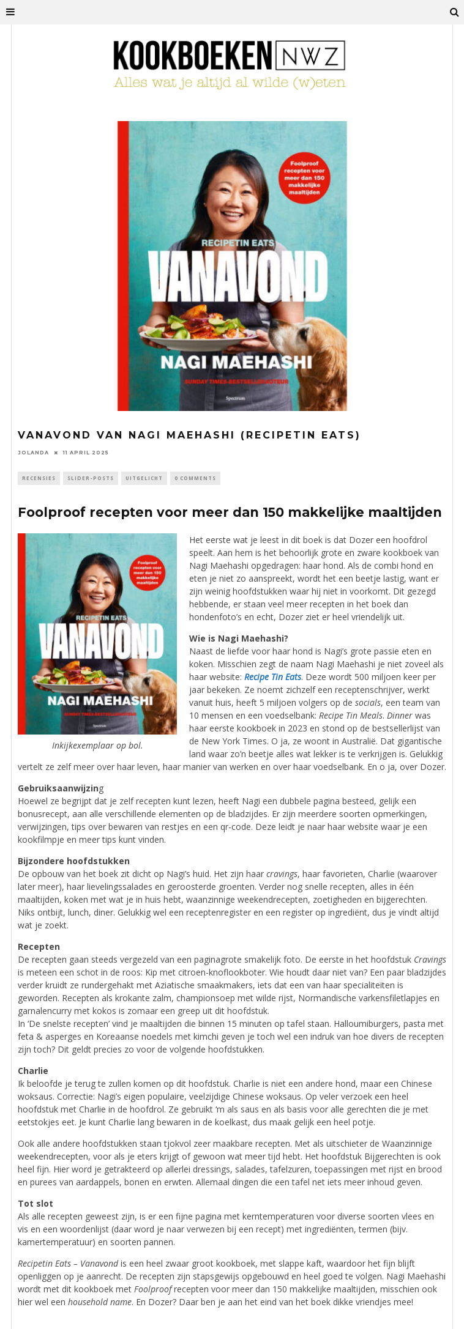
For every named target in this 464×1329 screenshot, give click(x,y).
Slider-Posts (90, 478)
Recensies (39, 478)
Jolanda (33, 453)
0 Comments (195, 478)
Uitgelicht (144, 478)
